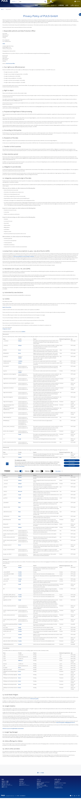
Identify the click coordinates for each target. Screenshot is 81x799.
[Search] (50, 3)
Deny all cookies (72, 791)
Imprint (16, 792)
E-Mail (4, 45)
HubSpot (20, 342)
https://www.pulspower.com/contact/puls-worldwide (24, 258)
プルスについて (22, 782)
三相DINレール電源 (5, 782)
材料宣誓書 (39, 781)
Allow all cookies (71, 785)
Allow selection (72, 788)
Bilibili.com (20, 662)
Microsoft (20, 488)
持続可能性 (21, 781)
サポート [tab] (39, 779)
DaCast (19, 351)
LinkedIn (20, 359)
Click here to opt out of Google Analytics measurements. (13, 730)
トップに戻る (40, 772)
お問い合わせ (21, 783)
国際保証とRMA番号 (40, 783)
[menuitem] (67, 7)
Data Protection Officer (10, 65)
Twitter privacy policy (34, 700)
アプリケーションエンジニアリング (43, 782)
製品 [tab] (3, 779)
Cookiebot (23, 333)
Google (19, 436)
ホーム (2, 11)
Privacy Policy (21, 792)
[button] (77, 3)
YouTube (20, 573)
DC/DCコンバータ (5, 783)
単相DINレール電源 (5, 781)
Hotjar (19, 504)
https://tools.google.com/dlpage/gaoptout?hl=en (65, 724)
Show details (58, 796)
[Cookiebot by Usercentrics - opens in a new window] (7, 797)
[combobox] (33, 3)
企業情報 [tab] (21, 779)
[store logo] (7, 6)
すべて (18, 3)
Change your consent (7, 330)
